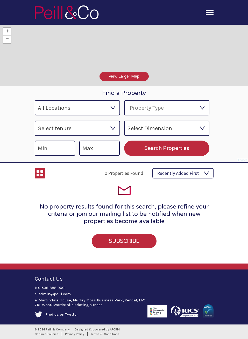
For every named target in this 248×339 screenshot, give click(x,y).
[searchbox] (160, 107)
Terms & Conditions (105, 334)
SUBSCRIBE (124, 241)
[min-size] (55, 148)
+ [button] (7, 32)
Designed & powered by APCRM (97, 329)
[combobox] (167, 108)
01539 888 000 (51, 287)
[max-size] (99, 148)
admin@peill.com (55, 294)
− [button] (7, 39)
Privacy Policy (74, 334)
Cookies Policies (47, 334)
